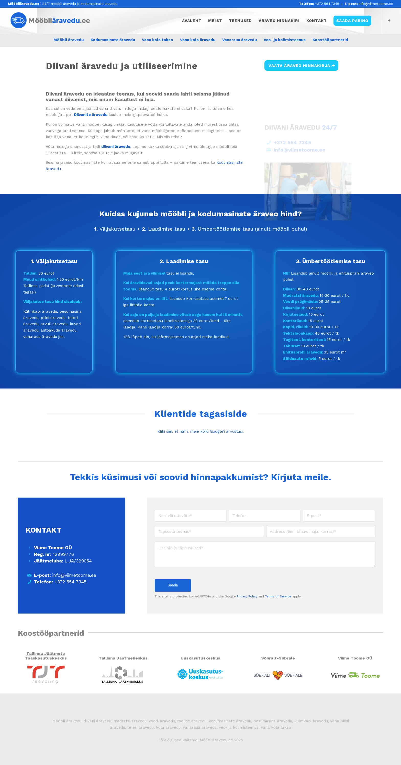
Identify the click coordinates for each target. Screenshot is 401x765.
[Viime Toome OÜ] (355, 674)
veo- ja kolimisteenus (239, 727)
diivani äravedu (97, 721)
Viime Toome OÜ (355, 658)
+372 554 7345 (319, 4)
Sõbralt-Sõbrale (278, 658)
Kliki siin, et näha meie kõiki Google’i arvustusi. (200, 431)
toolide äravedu (191, 721)
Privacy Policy (247, 596)
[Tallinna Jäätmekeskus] (123, 674)
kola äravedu (168, 727)
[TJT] (45, 674)
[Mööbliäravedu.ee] (52, 21)
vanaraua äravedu (200, 727)
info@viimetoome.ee (368, 4)
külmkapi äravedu (311, 721)
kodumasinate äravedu (230, 721)
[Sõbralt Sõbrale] (278, 674)
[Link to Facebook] (389, 21)
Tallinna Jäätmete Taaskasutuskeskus (46, 656)
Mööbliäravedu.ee (216, 740)
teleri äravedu (140, 727)
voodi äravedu (162, 721)
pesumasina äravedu (272, 721)
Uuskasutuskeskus (200, 658)
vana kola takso (276, 727)
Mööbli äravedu (66, 721)
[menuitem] (319, 4)
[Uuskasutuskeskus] (200, 674)
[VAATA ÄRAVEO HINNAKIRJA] (301, 65)
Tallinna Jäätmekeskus (123, 658)
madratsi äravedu (130, 721)
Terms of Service (278, 596)
